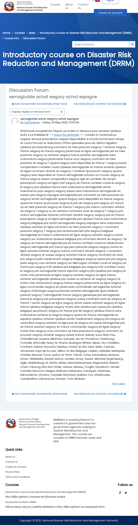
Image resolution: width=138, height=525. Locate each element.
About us (10, 456)
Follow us (125, 485)
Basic (32, 33)
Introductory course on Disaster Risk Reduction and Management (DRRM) (86, 33)
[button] (69, 44)
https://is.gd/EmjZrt (67, 135)
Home (6, 33)
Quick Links (13, 449)
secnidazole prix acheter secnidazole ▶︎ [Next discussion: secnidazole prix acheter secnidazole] (100, 104)
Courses (55, 4)
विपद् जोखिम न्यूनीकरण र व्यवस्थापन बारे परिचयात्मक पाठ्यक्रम (35, 496)
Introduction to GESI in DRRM (20, 501)
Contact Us (83, 6)
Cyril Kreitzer (32, 122)
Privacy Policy (12, 471)
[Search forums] (100, 44)
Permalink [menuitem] (118, 384)
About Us (69, 6)
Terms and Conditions (17, 476)
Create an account (110, 13)
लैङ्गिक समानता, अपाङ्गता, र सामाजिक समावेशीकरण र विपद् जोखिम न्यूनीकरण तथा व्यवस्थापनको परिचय (55, 506)
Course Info (11, 38)
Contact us (11, 461)
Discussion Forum (34, 38)
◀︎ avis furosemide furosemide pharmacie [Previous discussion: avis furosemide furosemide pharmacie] (39, 104)
